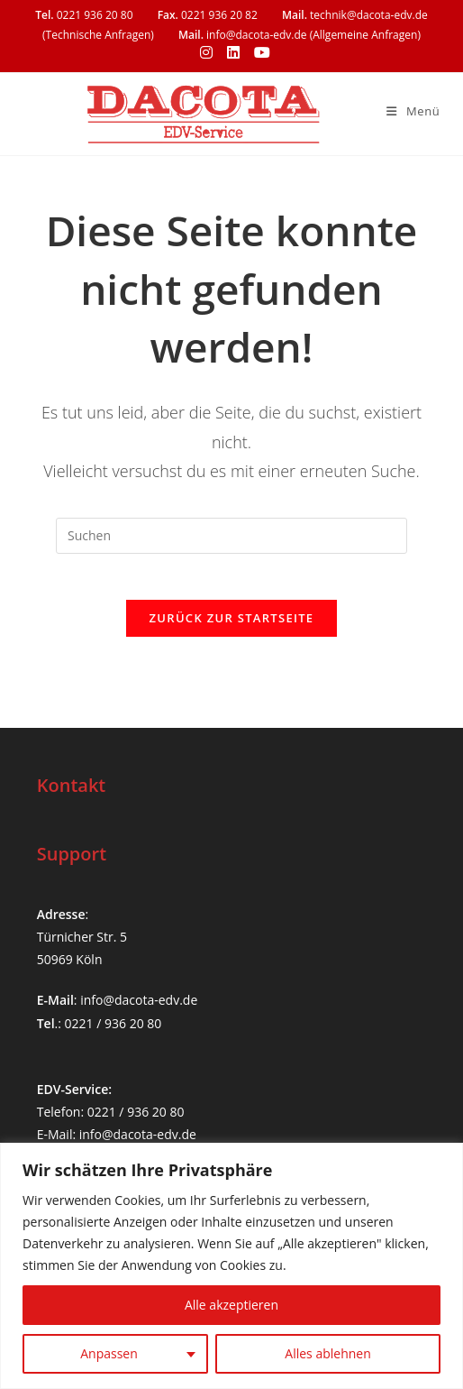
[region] (231, 1266)
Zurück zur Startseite (232, 627)
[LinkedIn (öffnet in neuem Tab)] (233, 52)
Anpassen (109, 1353)
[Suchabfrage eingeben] (231, 536)
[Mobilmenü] (413, 111)
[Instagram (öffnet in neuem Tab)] (206, 52)
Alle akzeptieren (231, 1304)
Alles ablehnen (327, 1353)
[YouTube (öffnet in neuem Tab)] (258, 52)
